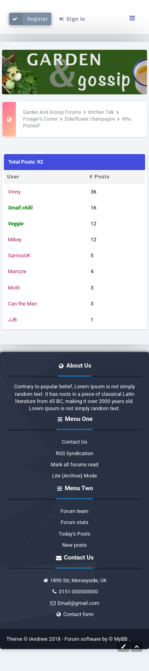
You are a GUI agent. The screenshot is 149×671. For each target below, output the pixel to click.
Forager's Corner (40, 119)
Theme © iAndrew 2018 (34, 639)
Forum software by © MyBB (96, 639)
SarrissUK (19, 255)
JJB (12, 320)
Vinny (14, 192)
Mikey (14, 240)
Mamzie (17, 271)
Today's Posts (75, 534)
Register (29, 19)
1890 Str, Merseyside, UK (74, 580)
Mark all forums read (75, 465)
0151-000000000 (74, 592)
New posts (74, 545)
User (13, 177)
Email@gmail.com (74, 603)
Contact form (74, 614)
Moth (14, 288)
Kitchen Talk (101, 112)
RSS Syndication (74, 453)
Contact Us (74, 442)
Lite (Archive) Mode (74, 476)
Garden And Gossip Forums (52, 112)
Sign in (71, 19)
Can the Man (22, 304)
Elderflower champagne (90, 119)
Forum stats (75, 522)
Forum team (74, 511)
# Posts (99, 177)
